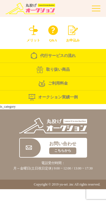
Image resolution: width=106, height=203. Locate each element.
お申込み (73, 32)
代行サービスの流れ (53, 56)
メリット (33, 32)
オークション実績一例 (53, 97)
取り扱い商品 (53, 69)
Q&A (53, 32)
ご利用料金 (53, 83)
